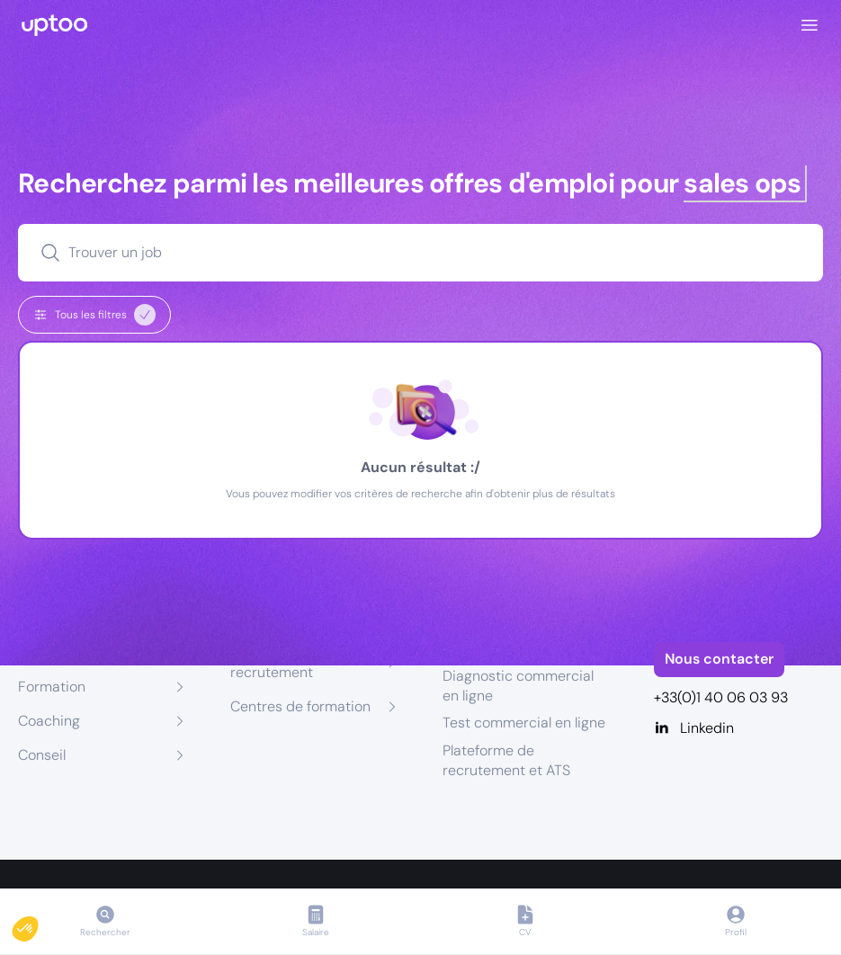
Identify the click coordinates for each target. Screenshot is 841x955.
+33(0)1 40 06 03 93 (721, 697)
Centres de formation (300, 706)
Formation (51, 686)
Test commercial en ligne (524, 722)
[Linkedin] (738, 728)
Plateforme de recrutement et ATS (506, 760)
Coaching (49, 720)
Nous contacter (719, 658)
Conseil (42, 754)
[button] (37, 924)
